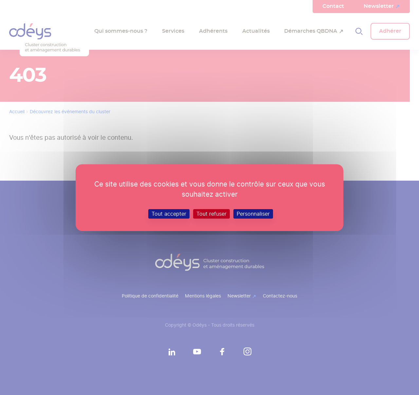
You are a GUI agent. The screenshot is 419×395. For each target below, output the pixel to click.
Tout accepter (169, 213)
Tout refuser (211, 213)
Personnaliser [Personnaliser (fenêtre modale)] (253, 213)
